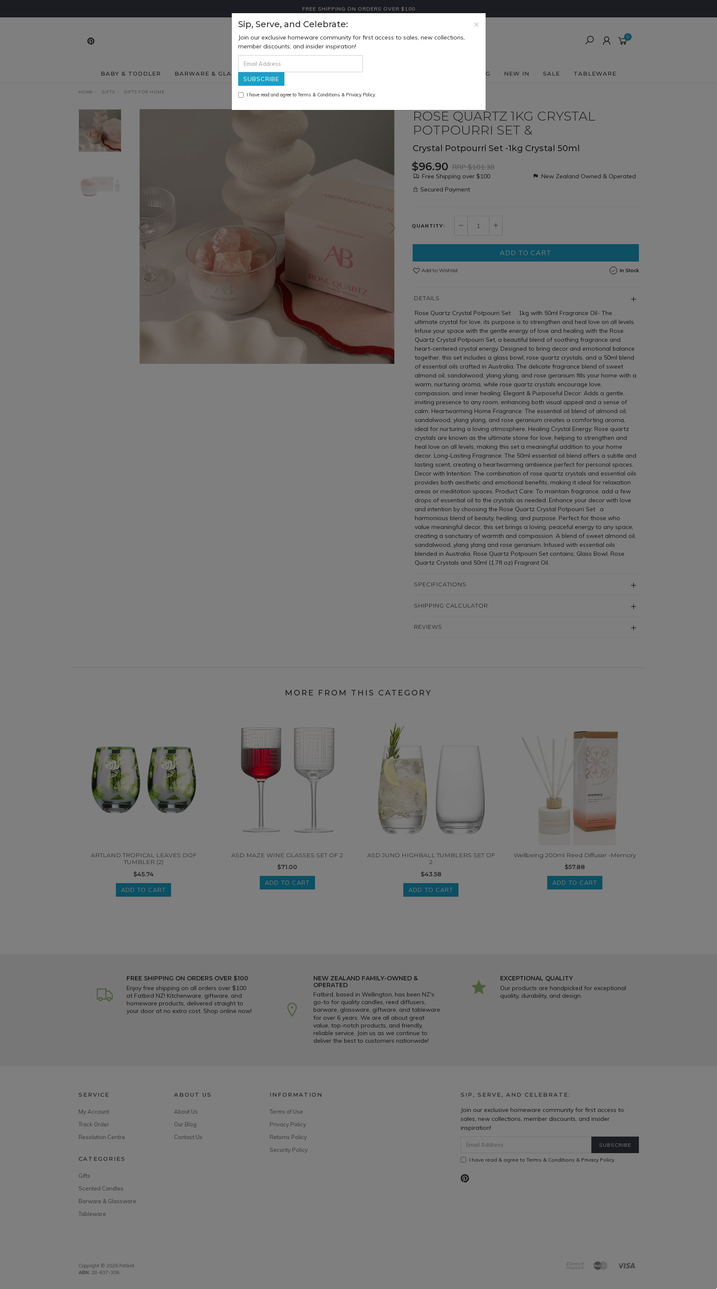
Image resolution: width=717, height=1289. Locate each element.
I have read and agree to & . (307, 95)
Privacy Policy (360, 95)
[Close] (476, 24)
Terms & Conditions (319, 95)
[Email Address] (300, 63)
